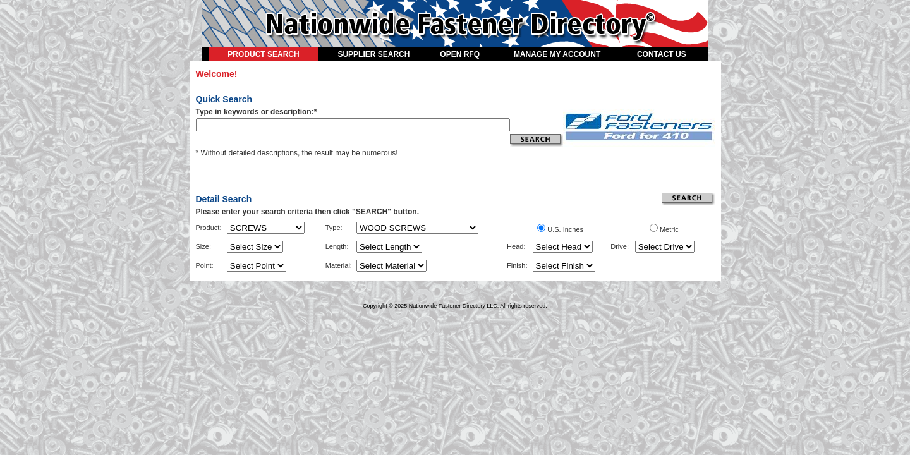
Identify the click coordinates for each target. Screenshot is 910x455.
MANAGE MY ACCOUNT (557, 54)
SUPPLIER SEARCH (373, 54)
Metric (669, 229)
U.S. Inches (565, 229)
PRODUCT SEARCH (263, 54)
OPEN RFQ (460, 54)
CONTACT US (661, 54)
